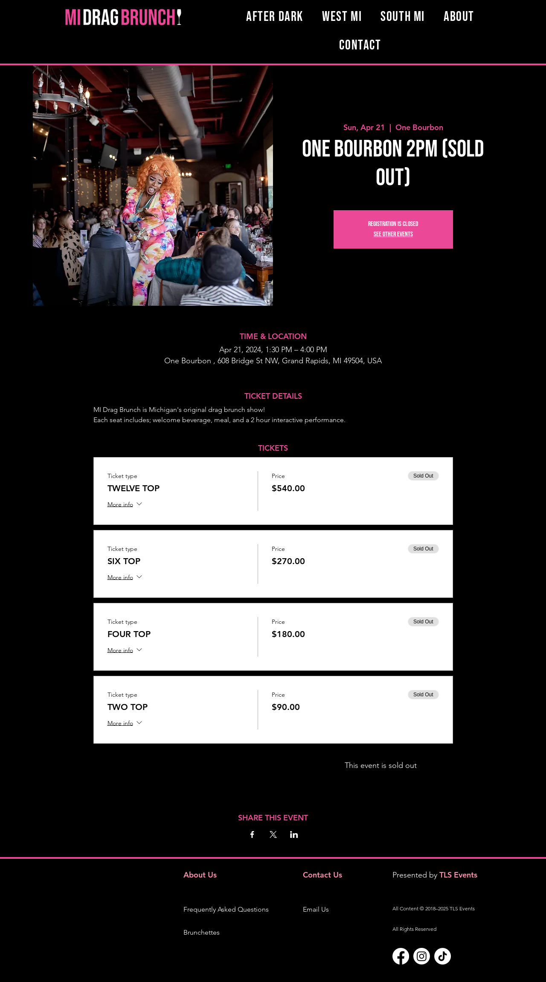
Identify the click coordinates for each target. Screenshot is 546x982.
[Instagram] (421, 956)
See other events (393, 234)
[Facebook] (400, 956)
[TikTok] (442, 956)
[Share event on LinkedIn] (294, 834)
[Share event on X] (273, 834)
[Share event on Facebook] (252, 834)
